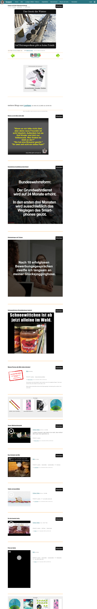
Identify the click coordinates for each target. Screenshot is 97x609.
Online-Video (36, 429)
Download (15, 50)
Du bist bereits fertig (14, 518)
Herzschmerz (53, 1)
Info (21, 50)
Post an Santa (12, 548)
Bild (27, 371)
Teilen (11, 50)
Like (9, 50)
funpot (9, 2)
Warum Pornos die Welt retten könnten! (19, 367)
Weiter (59, 6)
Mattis (35, 561)
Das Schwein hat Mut (14, 455)
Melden (18, 50)
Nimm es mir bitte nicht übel (16, 115)
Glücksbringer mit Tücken (15, 237)
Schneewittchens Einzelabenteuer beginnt (20, 310)
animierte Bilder (51, 464)
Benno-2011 (29, 50)
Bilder (32, 1)
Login (90, 1)
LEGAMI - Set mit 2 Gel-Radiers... (14, 411)
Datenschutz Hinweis (35, 57)
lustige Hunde (49, 528)
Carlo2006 (36, 467)
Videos (37, 1)
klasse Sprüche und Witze (40, 376)
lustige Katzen (27, 6)
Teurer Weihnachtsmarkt (15, 425)
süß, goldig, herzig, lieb (47, 498)
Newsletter (74, 1)
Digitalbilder (45, 1)
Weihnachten (59, 557)
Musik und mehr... (64, 1)
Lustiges (27, 1)
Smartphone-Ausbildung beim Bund (18, 166)
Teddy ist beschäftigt (14, 489)
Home (16, 1)
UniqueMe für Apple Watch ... (42, 411)
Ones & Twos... (55, 411)
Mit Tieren (58, 464)
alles (22, 1)
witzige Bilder (19, 6)
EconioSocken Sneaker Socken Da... (35, 89)
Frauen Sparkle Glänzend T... (28, 411)
